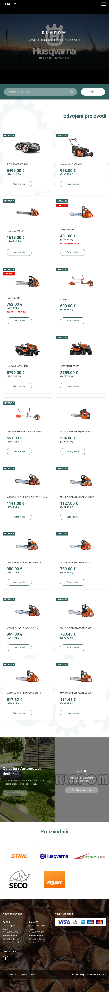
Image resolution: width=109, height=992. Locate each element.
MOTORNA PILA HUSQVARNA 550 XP (24, 562)
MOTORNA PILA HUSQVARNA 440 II (76, 693)
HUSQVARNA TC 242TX (17, 366)
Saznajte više (19, 184)
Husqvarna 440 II (68, 229)
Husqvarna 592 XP (15, 231)
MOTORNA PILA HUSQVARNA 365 (22, 628)
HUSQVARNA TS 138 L (70, 366)
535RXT (63, 299)
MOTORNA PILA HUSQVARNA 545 (75, 562)
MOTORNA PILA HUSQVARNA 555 (75, 628)
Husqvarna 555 (13, 298)
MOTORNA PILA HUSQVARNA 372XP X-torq (27, 497)
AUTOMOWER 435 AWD (17, 164)
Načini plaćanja (64, 913)
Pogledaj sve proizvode (82, 790)
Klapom (10, 4)
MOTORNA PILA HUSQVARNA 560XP (77, 497)
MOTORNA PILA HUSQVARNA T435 (76, 431)
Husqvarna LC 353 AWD (71, 164)
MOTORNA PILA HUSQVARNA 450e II (24, 693)
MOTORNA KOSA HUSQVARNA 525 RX (24, 431)
